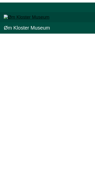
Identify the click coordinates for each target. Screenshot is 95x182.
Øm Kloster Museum (27, 28)
